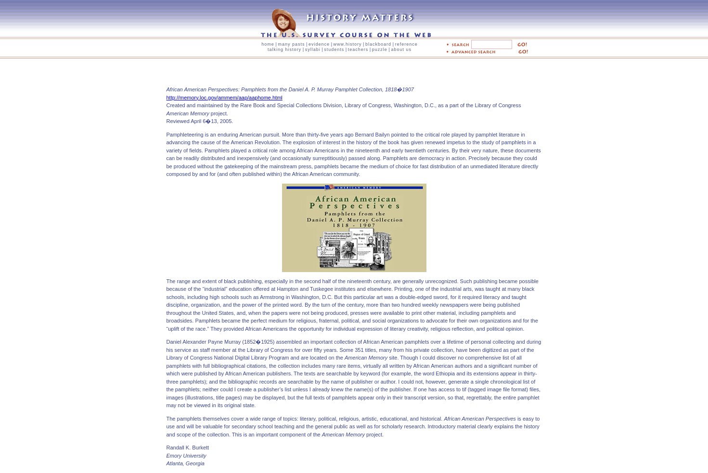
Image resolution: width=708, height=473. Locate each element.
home (267, 44)
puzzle (379, 49)
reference (406, 44)
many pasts (291, 44)
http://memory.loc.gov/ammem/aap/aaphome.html (225, 97)
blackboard (378, 44)
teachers (358, 49)
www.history (348, 44)
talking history (284, 49)
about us (401, 49)
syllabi (313, 49)
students (334, 49)
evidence (319, 44)
